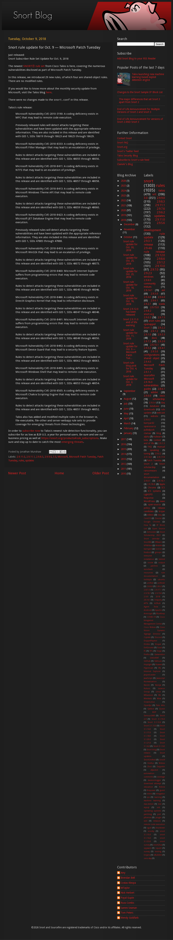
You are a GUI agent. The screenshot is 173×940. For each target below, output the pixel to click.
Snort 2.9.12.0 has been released (130, 311)
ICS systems (154, 491)
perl (159, 814)
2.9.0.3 (147, 419)
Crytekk (147, 637)
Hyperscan (148, 668)
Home (59, 473)
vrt (154, 194)
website (154, 416)
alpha (146, 436)
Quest (162, 709)
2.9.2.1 (147, 303)
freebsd (147, 552)
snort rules (154, 320)
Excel (159, 647)
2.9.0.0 (147, 395)
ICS (163, 487)
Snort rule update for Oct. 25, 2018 (130, 259)
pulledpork (149, 430)
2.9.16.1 (161, 481)
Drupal (158, 644)
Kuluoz (147, 688)
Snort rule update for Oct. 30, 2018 (130, 246)
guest (162, 790)
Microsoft (62, 456)
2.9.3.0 (154, 293)
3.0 (54, 456)
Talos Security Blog (127, 155)
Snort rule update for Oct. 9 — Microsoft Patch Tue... (130, 350)
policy (147, 508)
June (126, 408)
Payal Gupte (127, 897)
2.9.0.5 (147, 317)
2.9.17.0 (161, 457)
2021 (124, 205)
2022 (124, 200)
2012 (124, 463)
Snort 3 (148, 327)
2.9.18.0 (151, 484)
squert (159, 848)
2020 (124, 210)
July (126, 403)
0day (160, 515)
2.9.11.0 (21, 456)
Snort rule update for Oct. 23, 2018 (130, 273)
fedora (162, 787)
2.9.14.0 (148, 457)
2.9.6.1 (154, 300)
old (158, 807)
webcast (161, 412)
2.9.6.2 (161, 212)
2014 (124, 454)
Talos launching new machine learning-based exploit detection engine (148, 77)
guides (147, 388)
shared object (151, 358)
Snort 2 (148, 464)
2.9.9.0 (48, 456)
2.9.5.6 (161, 223)
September (129, 391)
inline (149, 794)
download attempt (152, 783)
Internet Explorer (152, 671)
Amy (123, 872)
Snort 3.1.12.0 (154, 722)
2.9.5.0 (154, 351)
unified (150, 583)
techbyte (148, 579)
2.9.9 (146, 596)
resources (148, 573)
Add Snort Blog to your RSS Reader (136, 58)
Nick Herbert (127, 892)
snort (148, 181)
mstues (147, 286)
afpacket (154, 770)
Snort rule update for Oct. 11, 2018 (130, 334)
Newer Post (17, 473)
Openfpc (148, 705)
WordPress (149, 501)
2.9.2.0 (161, 341)
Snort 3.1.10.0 (158, 719)
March (127, 423)
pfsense (147, 817)
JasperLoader (150, 675)
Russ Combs (127, 902)
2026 (124, 180)
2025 (124, 185)
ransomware (150, 470)
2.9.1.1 (147, 371)
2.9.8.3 (39, 456)
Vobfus (150, 763)
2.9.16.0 (148, 382)
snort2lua (157, 845)
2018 (124, 220)
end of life (149, 443)
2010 (124, 473)
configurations (151, 354)
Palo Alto (160, 705)
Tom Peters (127, 912)
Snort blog (151, 749)
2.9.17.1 (157, 590)
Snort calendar (151, 539)
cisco (162, 395)
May (126, 413)
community (150, 283)
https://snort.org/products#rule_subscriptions (70, 438)
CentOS (147, 518)
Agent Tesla (151, 607)
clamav (147, 433)
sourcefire (149, 375)
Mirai (159, 698)
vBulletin (158, 855)
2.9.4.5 (147, 361)
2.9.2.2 (161, 327)
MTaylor (125, 887)
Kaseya (158, 685)
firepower (151, 790)
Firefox (147, 654)
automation (149, 773)
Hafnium (158, 661)
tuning (147, 453)
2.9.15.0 (154, 307)
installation (149, 559)
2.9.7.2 (154, 331)
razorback (148, 569)
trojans (147, 855)
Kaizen (147, 685)
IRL (159, 668)
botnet (159, 549)
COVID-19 (151, 617)
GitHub (147, 661)
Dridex (147, 644)
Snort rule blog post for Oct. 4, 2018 (130, 367)
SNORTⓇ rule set (34, 66)
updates (29, 460)
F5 (145, 651)
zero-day (148, 858)
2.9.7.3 (147, 341)
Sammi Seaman (129, 907)
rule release (154, 251)
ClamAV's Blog (125, 164)
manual (161, 447)
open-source (154, 504)
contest (157, 440)
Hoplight (148, 664)
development (152, 230)
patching (148, 814)
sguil (149, 828)
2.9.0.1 (147, 481)
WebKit (159, 545)
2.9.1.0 (147, 334)
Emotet (158, 518)
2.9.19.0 (158, 593)
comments (148, 777)
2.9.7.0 (154, 269)
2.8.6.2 (159, 586)
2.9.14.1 (148, 290)
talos (162, 190)
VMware (158, 542)
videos (150, 515)
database (154, 406)
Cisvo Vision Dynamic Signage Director (154, 630)
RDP (154, 712)
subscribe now (31, 430)
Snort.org (122, 146)
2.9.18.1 (147, 593)
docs (154, 337)
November (129, 229)
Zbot (149, 766)
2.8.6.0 (150, 586)
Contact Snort (124, 138)
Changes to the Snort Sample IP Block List (140, 92)
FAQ (150, 447)
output (161, 562)
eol (163, 290)
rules (21, 460)
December (130, 224)
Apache (158, 610)
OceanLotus (149, 702)
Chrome (152, 487)
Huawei (158, 664)
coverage (161, 777)
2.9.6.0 (161, 297)
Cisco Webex (150, 627)
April (126, 418)
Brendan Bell (128, 877)
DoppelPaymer (150, 641)
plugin (158, 817)
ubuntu (161, 579)
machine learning (152, 800)
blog (158, 433)
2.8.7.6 (147, 590)
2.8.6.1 (161, 388)
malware (157, 436)
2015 (124, 449)
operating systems (152, 811)
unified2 (161, 583)
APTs (146, 603)
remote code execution (154, 824)
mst (159, 804)
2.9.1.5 (161, 443)
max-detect (149, 804)
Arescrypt (148, 613)
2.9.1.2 (161, 262)
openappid (150, 324)
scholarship (159, 399)
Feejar (159, 651)
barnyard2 (149, 423)
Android (147, 610)
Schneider (151, 532)
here (49, 92)
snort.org (149, 314)
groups (158, 552)
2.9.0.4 (152, 402)
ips (148, 797)
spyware (147, 848)
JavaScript (148, 678)
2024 (124, 190)
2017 (124, 439)
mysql (146, 807)
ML (159, 695)
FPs (151, 651)
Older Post (100, 473)
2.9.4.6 (148, 248)
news (162, 501)
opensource (150, 426)
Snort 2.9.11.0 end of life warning (130, 322)
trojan (162, 511)
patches (154, 566)
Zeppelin (161, 766)
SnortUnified (150, 760)
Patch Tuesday (154, 460)
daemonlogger (154, 780)
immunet (148, 556)
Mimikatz (148, 698)
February (129, 428)
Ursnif (162, 760)
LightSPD (148, 494)
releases (157, 821)
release (148, 244)
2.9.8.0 (147, 280)
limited (162, 559)
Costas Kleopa (128, 882)
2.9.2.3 (148, 273)
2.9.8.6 (161, 258)
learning (158, 797)
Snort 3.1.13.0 (150, 726)
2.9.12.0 (160, 255)
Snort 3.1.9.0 (159, 746)
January (128, 433)
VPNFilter (148, 545)
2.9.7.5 (161, 317)
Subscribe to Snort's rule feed (133, 159)
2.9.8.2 (147, 310)
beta (146, 440)
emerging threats (72, 442)
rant (145, 821)
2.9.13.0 (160, 266)
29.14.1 (147, 600)
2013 (124, 459)
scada (162, 303)
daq (163, 402)
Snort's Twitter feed (128, 151)
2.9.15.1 (154, 344)
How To (147, 525)
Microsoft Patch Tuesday (82, 456)
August (128, 398)
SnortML (147, 542)
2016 (124, 444)
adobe (154, 392)
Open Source (158, 528)
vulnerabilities (151, 385)
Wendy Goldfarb (130, 917)
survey (147, 851)
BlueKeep (160, 613)
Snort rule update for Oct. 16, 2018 (130, 300)
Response (148, 498)
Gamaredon (159, 654)
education (148, 787)
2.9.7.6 (161, 208)
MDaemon (148, 695)
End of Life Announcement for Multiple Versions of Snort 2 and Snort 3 (138, 110)
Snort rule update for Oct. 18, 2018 (130, 286)
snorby (151, 831)
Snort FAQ (122, 142)
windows (148, 276)
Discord (158, 637)
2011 (124, 468)
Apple (162, 484)
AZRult (157, 603)
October (128, 237)
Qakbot (150, 709)
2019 (124, 215)
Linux (158, 692)
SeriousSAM (149, 715)
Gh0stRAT (154, 658)
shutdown (160, 828)
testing (158, 851)
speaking (154, 450)
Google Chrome (152, 522)
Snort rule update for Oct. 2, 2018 (130, 380)
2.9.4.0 (147, 297)
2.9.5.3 (147, 348)
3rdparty (158, 600)
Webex (162, 763)
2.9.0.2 (158, 453)
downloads (149, 409)
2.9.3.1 (148, 241)
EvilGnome (149, 647)
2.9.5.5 (161, 334)
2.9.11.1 (30, 456)
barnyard (148, 549)
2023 (124, 195)
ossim (150, 562)
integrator (160, 794)
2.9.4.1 (161, 348)
